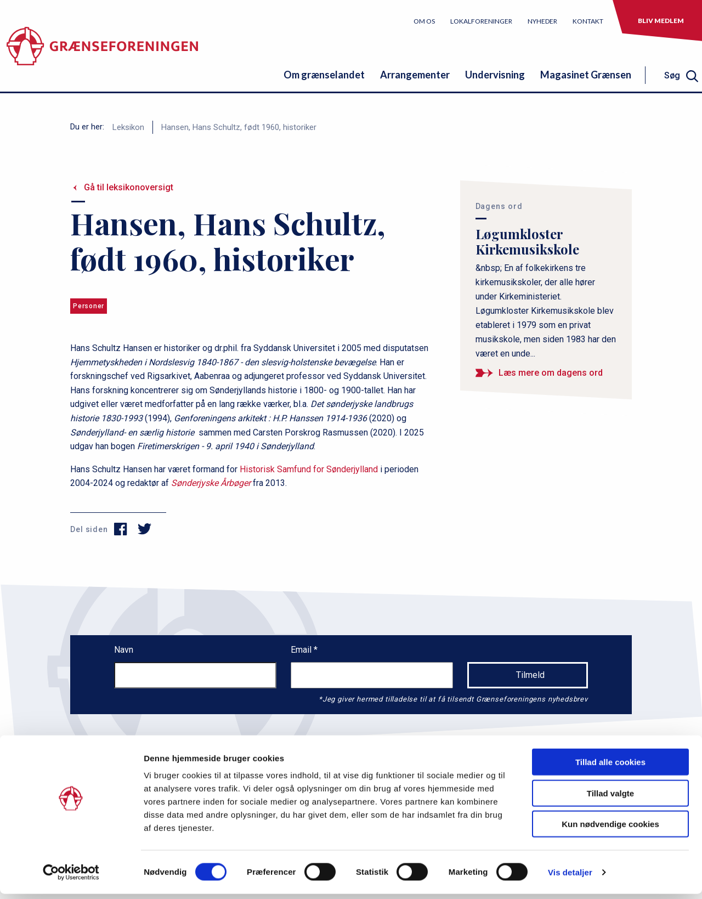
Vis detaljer (570, 877)
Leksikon (128, 127)
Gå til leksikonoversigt (128, 187)
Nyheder (542, 21)
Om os (424, 21)
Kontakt (588, 21)
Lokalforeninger (481, 21)
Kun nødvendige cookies (610, 829)
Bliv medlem (661, 20)
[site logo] (102, 51)
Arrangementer (415, 75)
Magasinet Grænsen (585, 75)
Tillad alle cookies (610, 767)
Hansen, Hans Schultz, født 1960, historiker (238, 127)
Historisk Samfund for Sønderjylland (309, 469)
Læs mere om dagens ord (551, 372)
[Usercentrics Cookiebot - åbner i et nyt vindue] (71, 877)
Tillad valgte (610, 798)
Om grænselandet (324, 75)
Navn (123, 649)
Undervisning (495, 75)
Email (302, 649)
